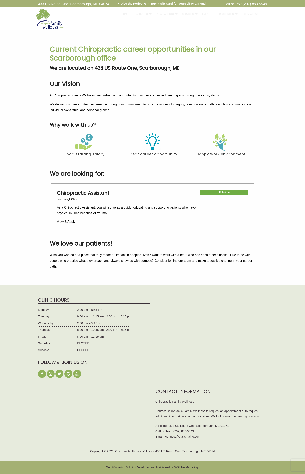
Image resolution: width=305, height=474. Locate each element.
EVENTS (205, 14)
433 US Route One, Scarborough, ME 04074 (199, 425)
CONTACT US (249, 14)
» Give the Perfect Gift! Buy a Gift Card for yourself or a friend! (162, 3)
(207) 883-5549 (255, 4)
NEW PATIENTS (163, 14)
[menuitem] (124, 14)
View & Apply (66, 221)
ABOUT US (140, 14)
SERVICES (186, 14)
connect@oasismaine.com (182, 436)
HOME (123, 14)
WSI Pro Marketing (186, 467)
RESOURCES (224, 14)
